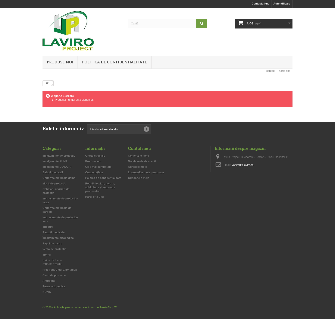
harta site (284, 70)
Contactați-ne (260, 3)
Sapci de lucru (52, 243)
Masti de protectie (54, 183)
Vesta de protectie (54, 249)
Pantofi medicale (54, 232)
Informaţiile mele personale (146, 172)
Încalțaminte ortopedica (58, 238)
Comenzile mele (138, 155)
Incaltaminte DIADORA (57, 166)
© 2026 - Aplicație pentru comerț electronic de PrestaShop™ (80, 307)
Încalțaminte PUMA (55, 161)
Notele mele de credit (142, 161)
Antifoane (49, 280)
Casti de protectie (54, 275)
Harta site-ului (94, 196)
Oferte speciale (95, 155)
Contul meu (139, 148)
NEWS (47, 292)
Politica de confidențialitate (114, 61)
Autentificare (281, 3)
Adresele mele (137, 166)
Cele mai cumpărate (98, 166)
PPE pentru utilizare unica (60, 269)
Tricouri (48, 226)
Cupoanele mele (138, 178)
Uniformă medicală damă (59, 178)
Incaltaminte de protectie (59, 155)
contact (270, 70)
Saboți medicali (53, 172)
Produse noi (60, 61)
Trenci (47, 254)
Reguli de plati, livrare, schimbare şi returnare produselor (100, 187)
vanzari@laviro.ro (242, 164)
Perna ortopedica (54, 286)
